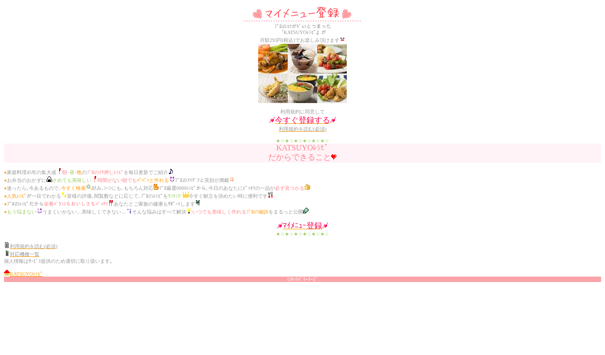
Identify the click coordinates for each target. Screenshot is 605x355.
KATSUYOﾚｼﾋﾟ (26, 274)
